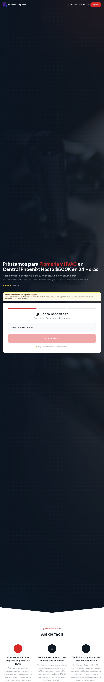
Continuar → (52, 338)
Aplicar (96, 5)
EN (88, 5)
